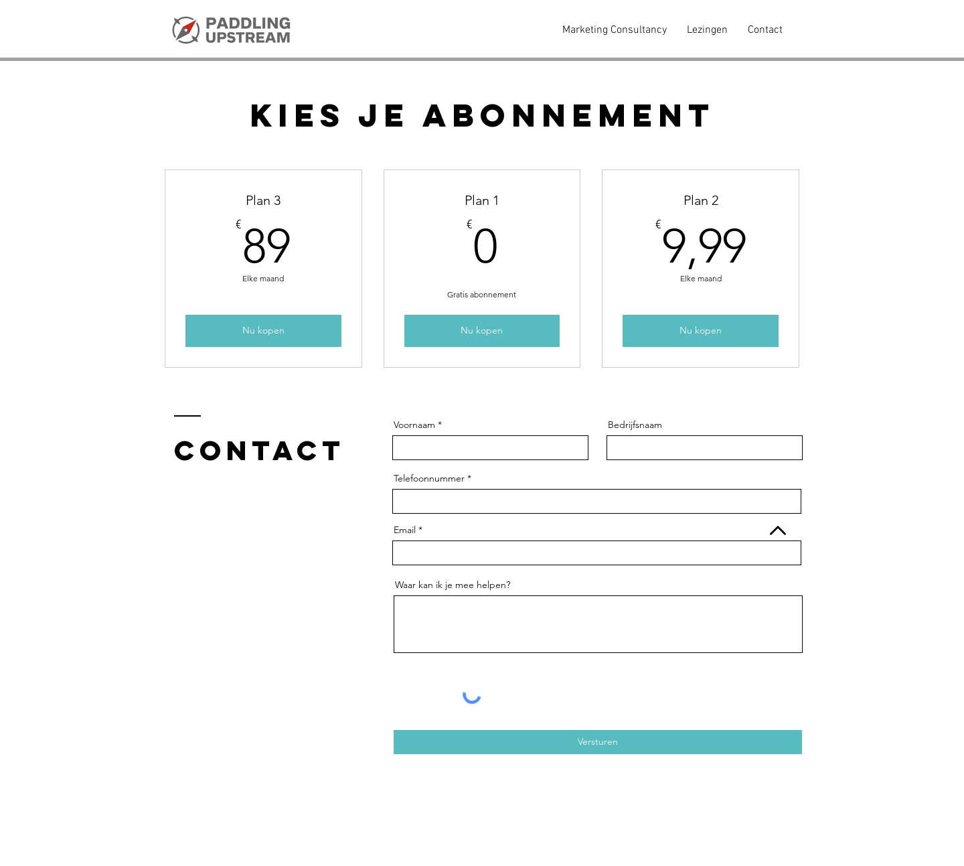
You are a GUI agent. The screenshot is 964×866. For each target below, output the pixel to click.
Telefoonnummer (430, 478)
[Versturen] (598, 742)
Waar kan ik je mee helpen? (452, 584)
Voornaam (414, 424)
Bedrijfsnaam (635, 424)
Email (405, 529)
